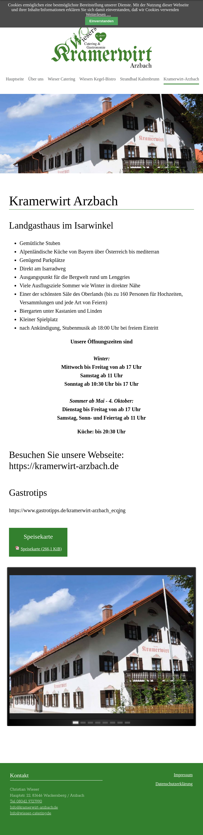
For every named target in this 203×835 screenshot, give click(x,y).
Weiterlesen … (98, 14)
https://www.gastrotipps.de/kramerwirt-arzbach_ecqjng (67, 510)
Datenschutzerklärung (173, 784)
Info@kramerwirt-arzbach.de (34, 807)
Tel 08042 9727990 (26, 801)
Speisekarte (41, 549)
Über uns (35, 79)
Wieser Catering (61, 79)
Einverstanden (101, 21)
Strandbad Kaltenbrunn (139, 79)
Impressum (183, 775)
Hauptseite (15, 79)
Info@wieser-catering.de (30, 813)
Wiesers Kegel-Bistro (97, 79)
